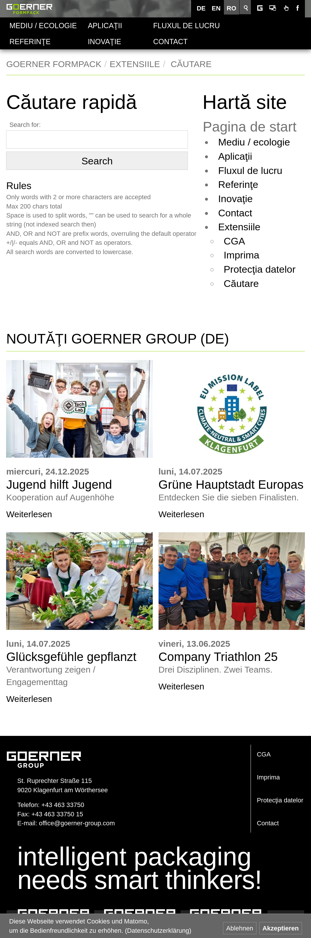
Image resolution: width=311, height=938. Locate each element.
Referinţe (30, 41)
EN (218, 8)
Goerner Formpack (29, 8)
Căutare (247, 283)
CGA (241, 241)
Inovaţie (104, 41)
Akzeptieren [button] (281, 928)
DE (202, 8)
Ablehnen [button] (239, 928)
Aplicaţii (105, 25)
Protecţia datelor (266, 269)
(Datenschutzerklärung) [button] (158, 930)
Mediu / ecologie (43, 25)
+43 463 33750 (63, 804)
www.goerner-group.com (44, 753)
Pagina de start (256, 126)
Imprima (248, 254)
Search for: (25, 124)
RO (233, 8)
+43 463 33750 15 (57, 814)
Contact (170, 41)
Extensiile (135, 64)
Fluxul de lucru (177, 25)
